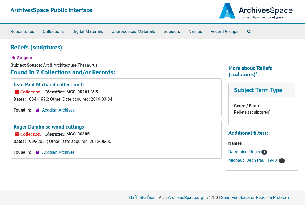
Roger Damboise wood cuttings (49, 126)
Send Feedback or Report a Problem (255, 197)
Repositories (22, 31)
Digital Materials (87, 31)
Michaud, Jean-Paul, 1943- (253, 160)
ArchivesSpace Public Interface (51, 10)
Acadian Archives (58, 110)
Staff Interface (141, 197)
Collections (53, 31)
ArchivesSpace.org (185, 197)
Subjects (172, 31)
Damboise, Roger (245, 151)
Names (195, 31)
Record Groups (224, 31)
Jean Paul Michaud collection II (49, 84)
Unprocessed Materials (133, 31)
